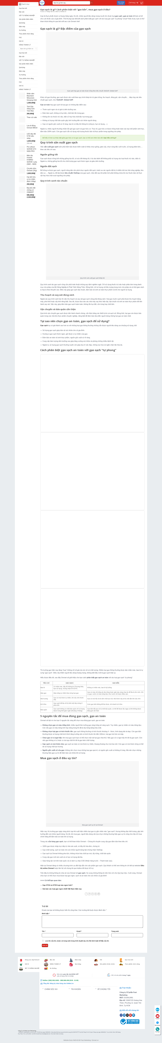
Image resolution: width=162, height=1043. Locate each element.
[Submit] (91, 2)
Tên (43, 931)
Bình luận (46, 913)
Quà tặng (22, 23)
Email (79, 931)
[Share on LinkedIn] (98, 893)
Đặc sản (21, 12)
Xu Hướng (22, 30)
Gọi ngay (157, 1029)
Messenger (157, 1023)
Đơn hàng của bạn (121, 2)
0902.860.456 (64, 980)
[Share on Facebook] (86, 893)
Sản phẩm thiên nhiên (26, 19)
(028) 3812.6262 (53, 980)
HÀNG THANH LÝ (25, 45)
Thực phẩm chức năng (26, 34)
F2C (20, 37)
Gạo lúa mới (23, 8)
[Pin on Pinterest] (95, 893)
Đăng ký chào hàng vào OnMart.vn (62, 983)
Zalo (157, 1010)
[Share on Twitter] (89, 893)
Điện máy (22, 26)
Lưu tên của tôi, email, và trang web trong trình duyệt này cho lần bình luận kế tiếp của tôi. (77, 941)
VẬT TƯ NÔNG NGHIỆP (27, 15)
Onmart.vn (63, 11)
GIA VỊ (21, 41)
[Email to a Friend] (92, 893)
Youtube (157, 1016)
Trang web (115, 931)
